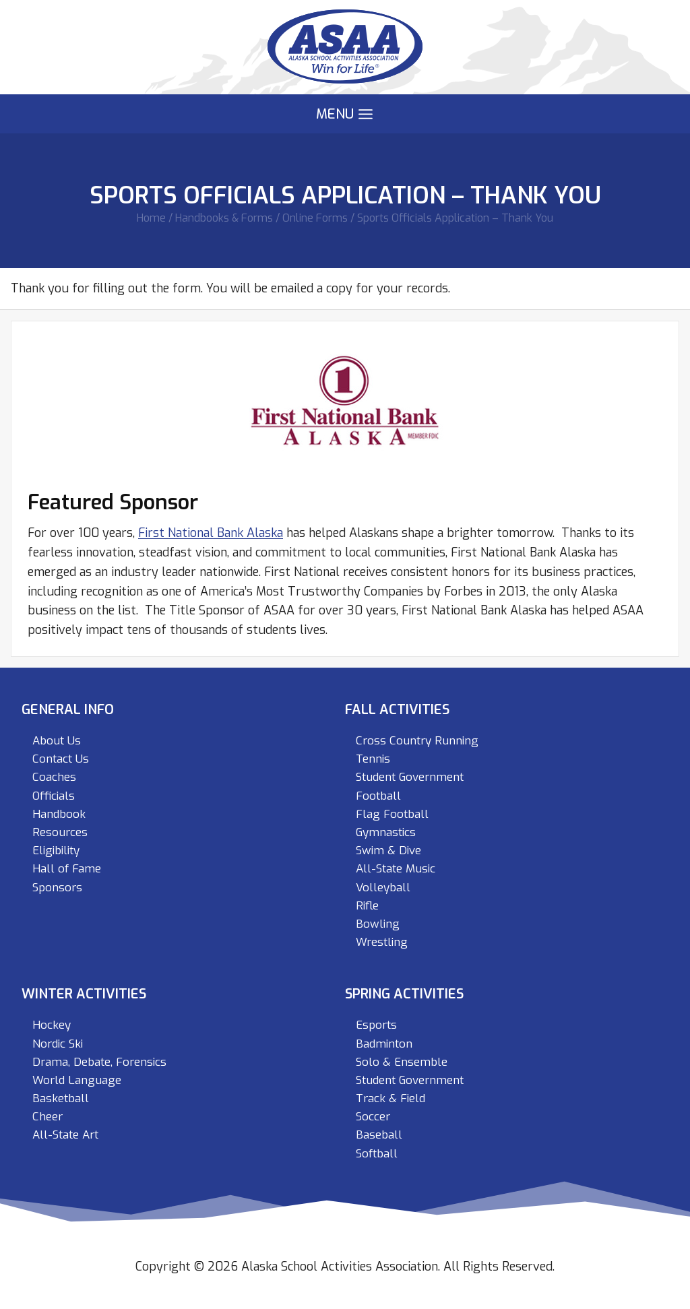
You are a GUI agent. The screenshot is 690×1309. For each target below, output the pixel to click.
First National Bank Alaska (210, 533)
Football (378, 796)
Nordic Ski (57, 1044)
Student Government (410, 777)
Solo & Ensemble (401, 1062)
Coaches (54, 777)
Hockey (51, 1025)
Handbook (59, 814)
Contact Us (60, 759)
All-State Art (65, 1135)
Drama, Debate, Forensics (99, 1062)
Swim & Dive (388, 850)
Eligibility (56, 850)
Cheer (47, 1116)
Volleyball (383, 887)
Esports (376, 1025)
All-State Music (395, 868)
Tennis (373, 759)
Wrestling (382, 942)
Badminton (384, 1044)
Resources (60, 832)
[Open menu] (345, 114)
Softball (377, 1153)
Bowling (378, 924)
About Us (56, 740)
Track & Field (390, 1098)
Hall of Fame (66, 868)
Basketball (60, 1098)
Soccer (373, 1116)
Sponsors (57, 887)
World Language (76, 1080)
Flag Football (392, 814)
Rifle (367, 906)
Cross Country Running (417, 740)
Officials (53, 796)
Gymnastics (386, 832)
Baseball (379, 1135)
